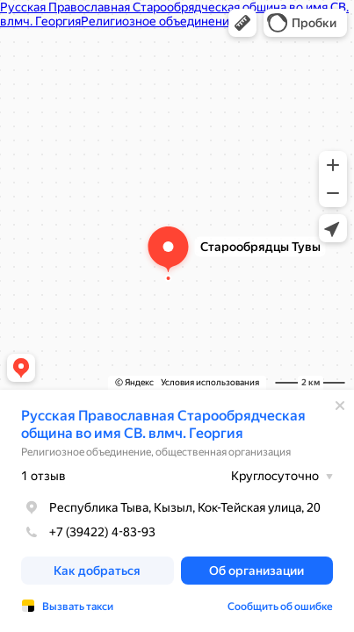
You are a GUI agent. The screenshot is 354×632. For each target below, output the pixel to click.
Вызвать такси (77, 606)
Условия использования (210, 382)
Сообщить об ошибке (280, 606)
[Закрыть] (340, 406)
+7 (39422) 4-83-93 (88, 532)
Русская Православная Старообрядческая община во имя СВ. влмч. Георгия (163, 424)
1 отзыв (43, 476)
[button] (242, 23)
